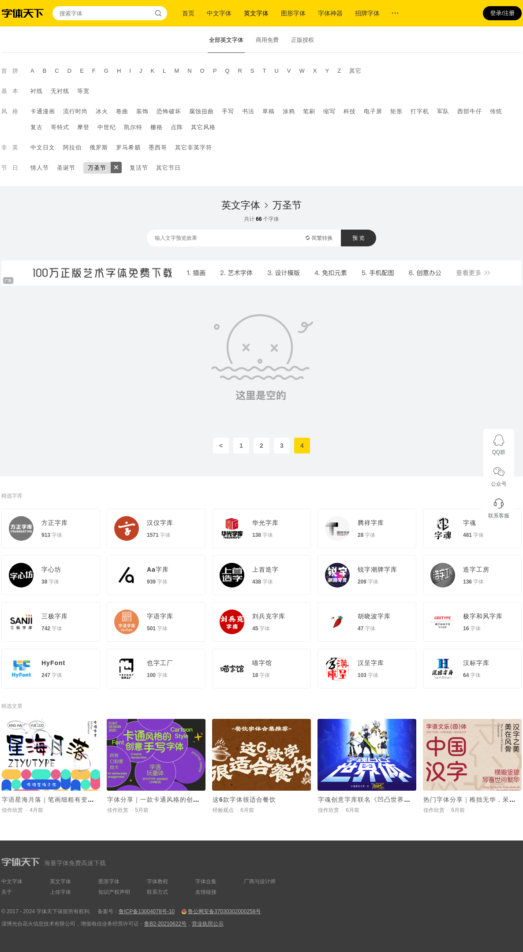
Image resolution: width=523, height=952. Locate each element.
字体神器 (330, 13)
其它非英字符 (193, 147)
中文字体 (219, 13)
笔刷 (309, 111)
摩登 (83, 127)
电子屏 (373, 111)
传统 (496, 111)
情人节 (39, 167)
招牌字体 (367, 13)
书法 (248, 111)
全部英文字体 (226, 40)
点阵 (177, 127)
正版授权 (302, 40)
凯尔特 (133, 127)
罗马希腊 (128, 147)
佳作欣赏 (12, 810)
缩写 (329, 111)
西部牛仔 (469, 111)
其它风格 (203, 127)
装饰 (142, 111)
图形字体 (293, 13)
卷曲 (122, 111)
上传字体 (60, 892)
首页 (188, 13)
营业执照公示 (208, 924)
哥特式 (60, 127)
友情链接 (206, 892)
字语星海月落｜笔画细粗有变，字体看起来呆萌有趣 (78, 799)
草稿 (268, 111)
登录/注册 (502, 13)
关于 (6, 892)
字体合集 (206, 881)
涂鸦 (289, 111)
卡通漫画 (42, 111)
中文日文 (42, 147)
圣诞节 (66, 167)
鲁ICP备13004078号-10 (147, 911)
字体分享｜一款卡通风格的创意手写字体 (166, 799)
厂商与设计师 (260, 881)
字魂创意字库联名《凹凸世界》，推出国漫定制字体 (394, 799)
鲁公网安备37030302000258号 (224, 911)
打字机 (420, 111)
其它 (355, 70)
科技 (350, 111)
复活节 (139, 167)
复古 (36, 127)
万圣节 (97, 167)
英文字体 (256, 13)
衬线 (36, 91)
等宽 (83, 91)
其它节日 (168, 167)
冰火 (102, 111)
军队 (443, 111)
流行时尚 (75, 111)
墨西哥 (158, 147)
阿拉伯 (72, 147)
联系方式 (157, 892)
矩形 (396, 111)
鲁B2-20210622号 (165, 924)
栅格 (156, 127)
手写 (228, 111)
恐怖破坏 (169, 111)
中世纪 (106, 127)
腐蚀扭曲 (201, 111)
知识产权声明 (114, 892)
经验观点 (223, 810)
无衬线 (60, 91)
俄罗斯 (99, 147)
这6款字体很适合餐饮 (244, 799)
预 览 (358, 238)
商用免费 (267, 40)
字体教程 (157, 881)
